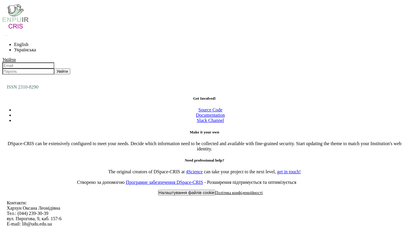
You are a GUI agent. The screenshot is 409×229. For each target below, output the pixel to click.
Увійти (62, 71)
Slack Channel (210, 120)
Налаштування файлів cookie (187, 192)
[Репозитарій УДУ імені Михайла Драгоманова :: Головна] (15, 28)
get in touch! (289, 171)
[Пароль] (28, 71)
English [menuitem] (21, 44)
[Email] (28, 65)
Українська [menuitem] (25, 49)
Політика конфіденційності (239, 193)
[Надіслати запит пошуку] (6, 35)
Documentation (210, 115)
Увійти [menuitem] (9, 59)
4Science (194, 171)
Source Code (210, 109)
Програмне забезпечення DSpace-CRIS (164, 182)
